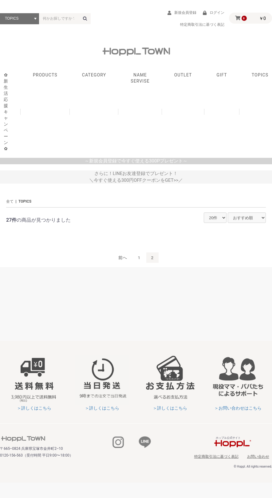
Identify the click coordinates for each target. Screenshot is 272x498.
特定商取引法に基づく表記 (223, 458)
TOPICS (24, 204)
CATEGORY (94, 77)
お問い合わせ (261, 458)
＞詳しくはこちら (34, 410)
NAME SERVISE (140, 80)
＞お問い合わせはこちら (238, 410)
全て (10, 204)
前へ (122, 260)
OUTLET (183, 77)
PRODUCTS (45, 77)
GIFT (222, 77)
